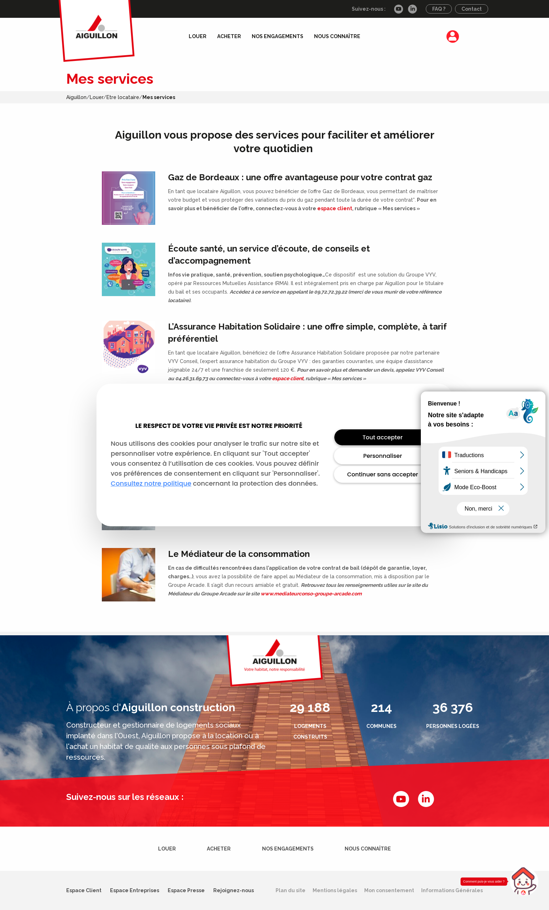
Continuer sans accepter (382, 474)
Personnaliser (382, 456)
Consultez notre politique (151, 483)
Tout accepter (382, 437)
